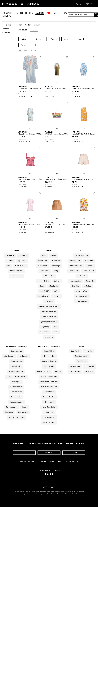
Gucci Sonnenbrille (81, 356)
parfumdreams (16, 276)
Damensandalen (16, 387)
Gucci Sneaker (75, 366)
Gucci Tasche (75, 351)
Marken (49, 251)
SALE (48, 13)
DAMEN (19, 13)
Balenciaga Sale (75, 281)
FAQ (37, 461)
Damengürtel (16, 382)
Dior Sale (75, 286)
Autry (56, 271)
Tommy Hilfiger (43, 281)
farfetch (10, 260)
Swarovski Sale (88, 271)
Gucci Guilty (89, 371)
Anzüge (58, 371)
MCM (56, 291)
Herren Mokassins (43, 371)
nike (55, 327)
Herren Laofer (49, 392)
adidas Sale (82, 276)
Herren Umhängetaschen (49, 382)
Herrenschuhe (49, 366)
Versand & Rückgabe (27, 461)
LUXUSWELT (7, 13)
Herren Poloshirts (49, 417)
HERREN (29, 13)
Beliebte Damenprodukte (16, 346)
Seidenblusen (23, 412)
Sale (82, 251)
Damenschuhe (11, 407)
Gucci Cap (88, 351)
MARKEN (39, 13)
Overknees (9, 412)
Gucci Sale (90, 281)
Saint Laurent (44, 271)
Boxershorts (49, 412)
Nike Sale (90, 266)
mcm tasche (49, 301)
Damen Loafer (16, 397)
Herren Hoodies (49, 397)
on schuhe (56, 296)
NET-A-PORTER (20, 266)
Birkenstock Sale (76, 266)
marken (28, 25)
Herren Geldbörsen (49, 361)
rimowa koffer (43, 296)
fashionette (10, 255)
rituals (56, 332)
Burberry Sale (75, 260)
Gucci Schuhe (75, 371)
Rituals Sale (89, 260)
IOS (24, 453)
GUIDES (56, 13)
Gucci (44, 255)
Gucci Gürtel (89, 366)
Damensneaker (16, 361)
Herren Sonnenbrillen (49, 376)
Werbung (44, 461)
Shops (16, 251)
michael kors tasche (49, 311)
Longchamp (45, 327)
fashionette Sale (82, 296)
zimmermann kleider (49, 317)
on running (49, 337)
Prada (53, 255)
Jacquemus (56, 260)
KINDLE (74, 453)
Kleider (24, 407)
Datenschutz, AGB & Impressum (67, 461)
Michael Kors (42, 260)
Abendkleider (9, 356)
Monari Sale (73, 271)
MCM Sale (87, 286)
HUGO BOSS (49, 276)
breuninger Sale (81, 291)
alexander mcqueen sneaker (49, 306)
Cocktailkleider (16, 392)
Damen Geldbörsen (16, 371)
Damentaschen (16, 351)
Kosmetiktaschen (16, 402)
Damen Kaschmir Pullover (16, 376)
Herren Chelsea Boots (49, 387)
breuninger (23, 255)
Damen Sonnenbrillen (16, 417)
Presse (51, 461)
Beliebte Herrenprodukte (49, 346)
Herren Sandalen (49, 422)
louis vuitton (44, 332)
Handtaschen (23, 356)
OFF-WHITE (44, 291)
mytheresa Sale (81, 301)
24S (8, 266)
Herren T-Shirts (49, 351)
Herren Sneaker (49, 356)
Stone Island (42, 266)
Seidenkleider (16, 366)
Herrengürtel (49, 402)
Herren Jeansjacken (49, 407)
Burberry (57, 281)
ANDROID (49, 453)
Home (20, 25)
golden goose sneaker (49, 322)
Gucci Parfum (81, 361)
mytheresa (22, 260)
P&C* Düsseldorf (16, 271)
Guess (42, 286)
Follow (34, 30)
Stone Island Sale (82, 255)
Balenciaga (56, 266)
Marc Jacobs (53, 286)
